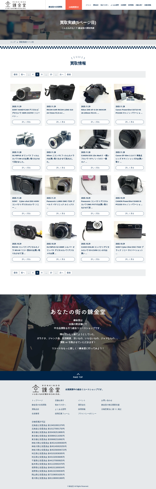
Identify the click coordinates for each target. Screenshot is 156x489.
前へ (23, 74)
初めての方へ (105, 5)
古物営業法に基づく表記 (111, 409)
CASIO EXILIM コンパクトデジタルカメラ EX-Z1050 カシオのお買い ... (94, 250)
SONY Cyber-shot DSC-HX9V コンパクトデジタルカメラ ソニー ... (25, 204)
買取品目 (95, 5)
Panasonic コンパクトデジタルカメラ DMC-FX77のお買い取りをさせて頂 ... (94, 204)
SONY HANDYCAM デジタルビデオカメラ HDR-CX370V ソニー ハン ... (26, 113)
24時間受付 (74, 7)
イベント (88, 5)
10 (51, 74)
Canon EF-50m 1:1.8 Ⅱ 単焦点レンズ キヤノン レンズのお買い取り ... (129, 158)
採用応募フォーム (62, 414)
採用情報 (131, 5)
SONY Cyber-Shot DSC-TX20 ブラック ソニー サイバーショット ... (129, 250)
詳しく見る (26, 122)
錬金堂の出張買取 (55, 7)
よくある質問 (115, 5)
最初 (16, 74)
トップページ (37, 401)
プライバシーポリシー (87, 414)
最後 (69, 74)
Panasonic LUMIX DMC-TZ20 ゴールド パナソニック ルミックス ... (60, 204)
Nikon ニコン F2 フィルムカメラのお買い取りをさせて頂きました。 (60, 158)
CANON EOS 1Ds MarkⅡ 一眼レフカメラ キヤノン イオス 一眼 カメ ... (95, 158)
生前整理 (123, 5)
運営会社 (81, 405)
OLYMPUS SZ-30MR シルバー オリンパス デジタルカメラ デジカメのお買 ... (60, 250)
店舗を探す (139, 5)
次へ (61, 74)
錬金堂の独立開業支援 (110, 405)
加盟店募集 (147, 5)
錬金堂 (71, 486)
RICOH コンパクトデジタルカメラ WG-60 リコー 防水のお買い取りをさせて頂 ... (25, 250)
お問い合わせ (106, 401)
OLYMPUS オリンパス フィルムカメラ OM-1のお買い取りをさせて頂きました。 (26, 158)
